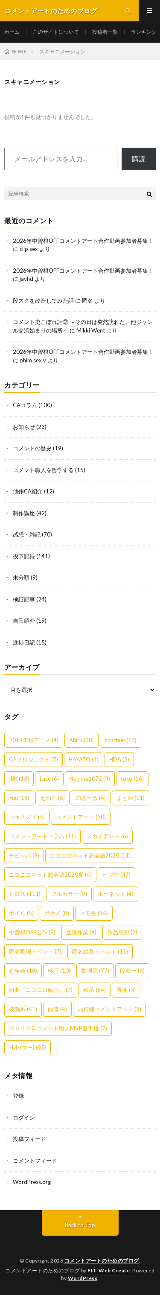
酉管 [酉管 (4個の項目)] (57, 1009)
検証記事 (24, 599)
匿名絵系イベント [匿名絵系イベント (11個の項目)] (100, 951)
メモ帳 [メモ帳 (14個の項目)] (94, 913)
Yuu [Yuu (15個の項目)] (19, 797)
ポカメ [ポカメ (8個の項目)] (56, 913)
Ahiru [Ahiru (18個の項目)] (81, 740)
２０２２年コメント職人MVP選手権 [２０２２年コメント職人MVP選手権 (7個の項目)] (58, 1028)
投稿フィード (29, 1138)
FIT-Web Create (108, 1270)
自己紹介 (24, 620)
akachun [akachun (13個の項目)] (121, 740)
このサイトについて (56, 32)
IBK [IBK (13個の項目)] (19, 778)
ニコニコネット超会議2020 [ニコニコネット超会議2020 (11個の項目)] (90, 855)
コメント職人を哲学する (43, 470)
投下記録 (24, 556)
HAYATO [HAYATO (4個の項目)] (84, 759)
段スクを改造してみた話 (43, 300)
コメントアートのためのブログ (101, 1260)
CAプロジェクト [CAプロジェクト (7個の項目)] (33, 759)
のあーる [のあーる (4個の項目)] (91, 797)
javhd (26, 278)
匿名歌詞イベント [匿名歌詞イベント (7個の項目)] (35, 951)
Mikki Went (90, 330)
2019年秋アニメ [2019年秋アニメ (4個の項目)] (33, 740)
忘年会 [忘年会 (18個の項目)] (23, 970)
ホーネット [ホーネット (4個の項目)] (116, 893)
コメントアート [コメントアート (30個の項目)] (80, 817)
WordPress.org (32, 1181)
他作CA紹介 (28, 491)
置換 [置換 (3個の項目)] (126, 989)
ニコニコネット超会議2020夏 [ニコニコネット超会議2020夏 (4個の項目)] (50, 874)
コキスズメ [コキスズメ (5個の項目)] (27, 817)
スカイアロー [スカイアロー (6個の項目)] (107, 836)
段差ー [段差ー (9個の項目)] (132, 970)
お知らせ (24, 426)
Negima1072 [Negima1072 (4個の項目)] (90, 778)
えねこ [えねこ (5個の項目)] (52, 797)
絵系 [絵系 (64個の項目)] (94, 989)
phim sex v (33, 360)
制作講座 (24, 513)
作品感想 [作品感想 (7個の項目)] (122, 932)
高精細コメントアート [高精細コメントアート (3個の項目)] (109, 1009)
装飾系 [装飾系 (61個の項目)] (23, 1009)
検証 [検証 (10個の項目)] (59, 970)
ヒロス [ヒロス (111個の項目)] (25, 893)
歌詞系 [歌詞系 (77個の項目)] (95, 970)
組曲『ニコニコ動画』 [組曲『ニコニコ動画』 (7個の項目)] (41, 989)
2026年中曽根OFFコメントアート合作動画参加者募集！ (83, 240)
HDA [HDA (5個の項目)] (119, 759)
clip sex (29, 248)
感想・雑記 (27, 534)
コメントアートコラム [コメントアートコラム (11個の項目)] (42, 836)
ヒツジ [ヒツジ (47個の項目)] (116, 874)
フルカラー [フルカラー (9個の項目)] (69, 893)
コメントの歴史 (32, 448)
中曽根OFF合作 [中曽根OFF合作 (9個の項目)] (32, 932)
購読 (138, 159)
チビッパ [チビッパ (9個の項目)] (24, 855)
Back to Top (80, 1225)
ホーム (12, 32)
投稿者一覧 (105, 32)
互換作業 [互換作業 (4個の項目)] (81, 932)
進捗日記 (24, 642)
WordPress (83, 1278)
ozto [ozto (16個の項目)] (132, 778)
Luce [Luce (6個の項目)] (49, 778)
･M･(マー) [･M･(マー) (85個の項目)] (27, 1047)
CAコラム (25, 405)
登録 (18, 1095)
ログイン (24, 1117)
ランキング (144, 32)
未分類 (21, 577)
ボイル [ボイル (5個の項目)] (21, 913)
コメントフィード (35, 1160)
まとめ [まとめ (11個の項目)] (130, 797)
